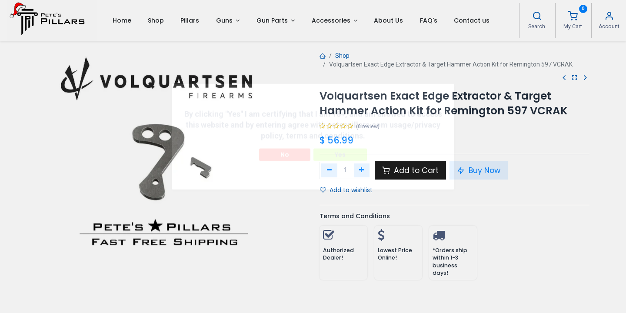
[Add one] (362, 170)
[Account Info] (609, 16)
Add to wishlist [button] (346, 190)
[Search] (537, 16)
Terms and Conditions (355, 216)
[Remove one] (329, 170)
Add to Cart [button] (410, 170)
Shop (342, 55)
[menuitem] (121, 20)
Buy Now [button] (478, 170)
